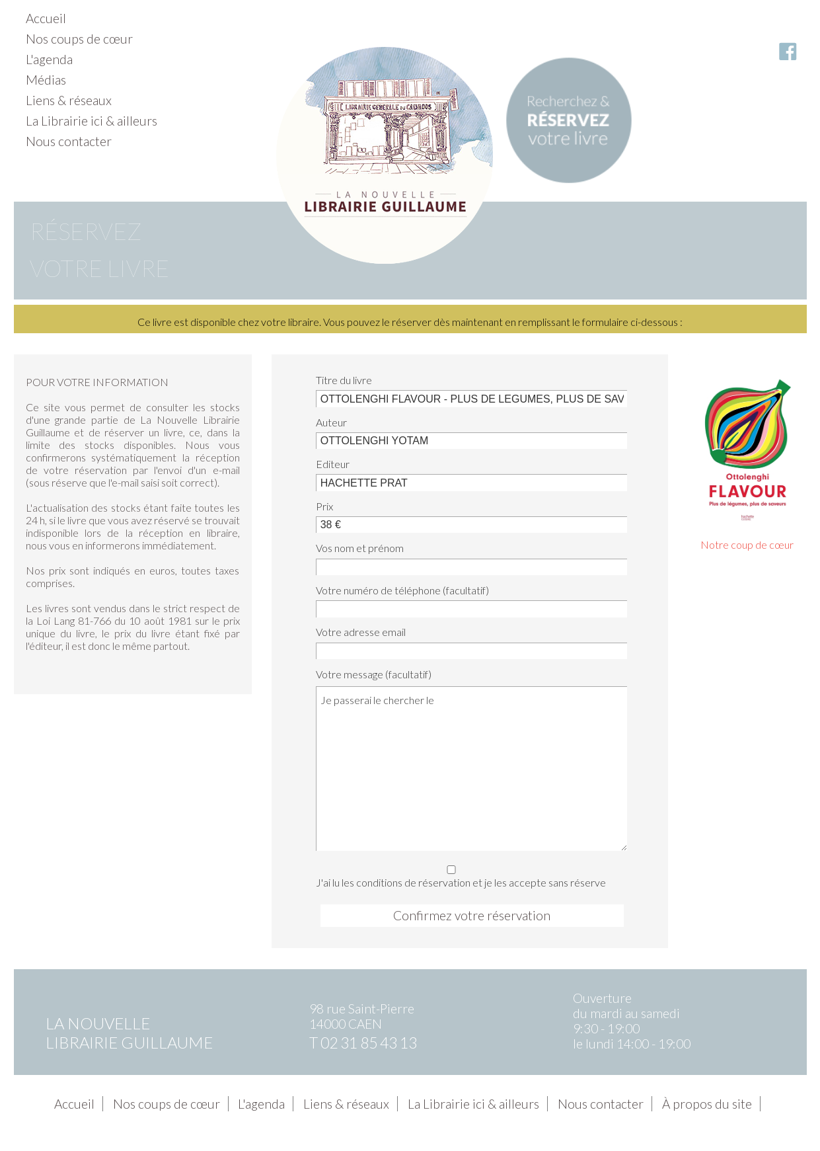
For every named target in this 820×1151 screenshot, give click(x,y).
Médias (46, 79)
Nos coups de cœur (79, 38)
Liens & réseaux (69, 100)
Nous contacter (69, 141)
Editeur (333, 463)
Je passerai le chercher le (471, 768)
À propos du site (707, 1103)
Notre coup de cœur (747, 544)
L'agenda (49, 59)
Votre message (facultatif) (373, 674)
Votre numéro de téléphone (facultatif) (402, 590)
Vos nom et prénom (360, 547)
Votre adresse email (361, 631)
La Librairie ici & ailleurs (91, 120)
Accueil (46, 18)
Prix (324, 506)
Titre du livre (344, 380)
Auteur (331, 422)
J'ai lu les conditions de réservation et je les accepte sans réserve (467, 874)
